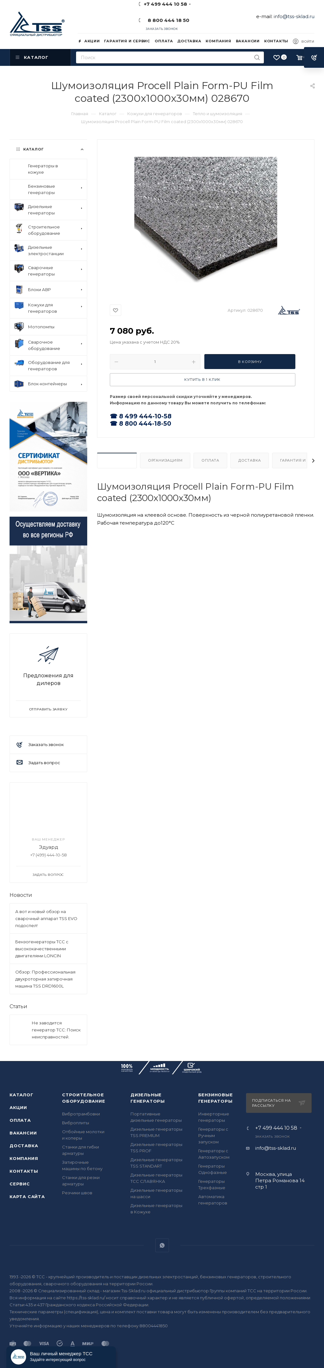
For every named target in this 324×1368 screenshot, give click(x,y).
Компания (24, 1158)
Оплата (210, 460)
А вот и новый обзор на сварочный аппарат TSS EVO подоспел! (46, 918)
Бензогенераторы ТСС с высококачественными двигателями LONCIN (41, 948)
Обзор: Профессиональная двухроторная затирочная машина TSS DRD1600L (45, 978)
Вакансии (23, 1132)
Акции (18, 1107)
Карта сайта (27, 1196)
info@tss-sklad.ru (294, 16)
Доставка (249, 460)
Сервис (20, 1183)
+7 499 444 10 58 (165, 4)
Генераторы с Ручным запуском (213, 1135)
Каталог (21, 1094)
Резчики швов (77, 1192)
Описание (117, 460)
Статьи (18, 1006)
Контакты (24, 1171)
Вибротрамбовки (81, 1113)
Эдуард (48, 847)
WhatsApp (162, 1245)
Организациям (165, 460)
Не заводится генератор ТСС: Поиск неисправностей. (56, 1029)
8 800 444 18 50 (167, 20)
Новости (21, 895)
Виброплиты (75, 1122)
